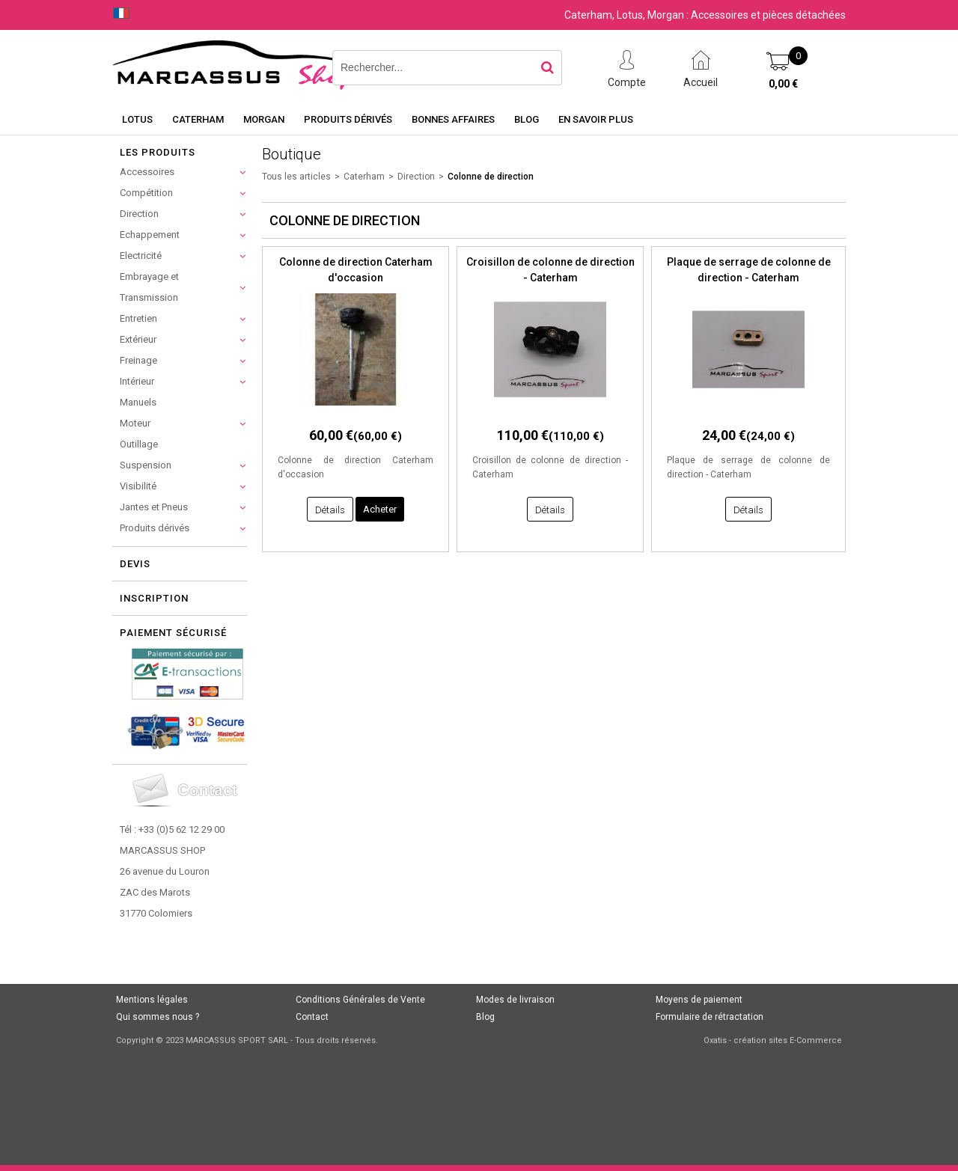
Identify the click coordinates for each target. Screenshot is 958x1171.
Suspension (145, 465)
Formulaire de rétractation (709, 1017)
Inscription (154, 598)
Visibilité (138, 486)
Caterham (198, 119)
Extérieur (138, 339)
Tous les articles (296, 176)
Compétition (146, 192)
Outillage (139, 444)
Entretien (138, 318)
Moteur (135, 423)
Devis (135, 563)
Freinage (138, 360)
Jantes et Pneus (154, 507)
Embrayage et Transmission (149, 287)
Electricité (141, 255)
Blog (526, 119)
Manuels (138, 402)
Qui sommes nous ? (157, 1017)
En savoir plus (595, 119)
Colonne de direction (491, 176)
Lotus (137, 119)
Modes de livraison (515, 999)
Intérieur (137, 381)
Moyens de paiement (699, 999)
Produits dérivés (348, 119)
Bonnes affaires (453, 119)
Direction (139, 213)
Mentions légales (152, 999)
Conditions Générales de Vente (360, 999)
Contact (312, 1017)
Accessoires (147, 171)
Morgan (263, 119)
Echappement (150, 234)
